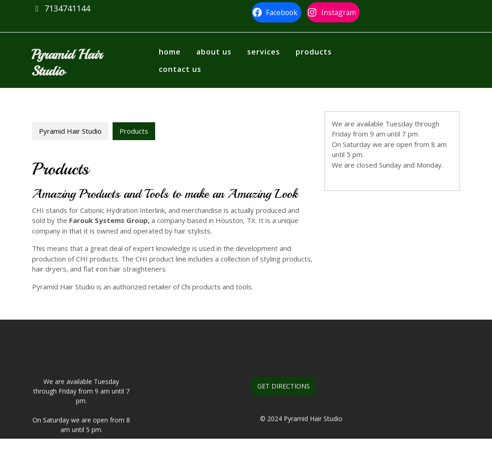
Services (263, 52)
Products (314, 52)
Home (170, 52)
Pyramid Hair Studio (66, 63)
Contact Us (180, 69)
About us (214, 52)
